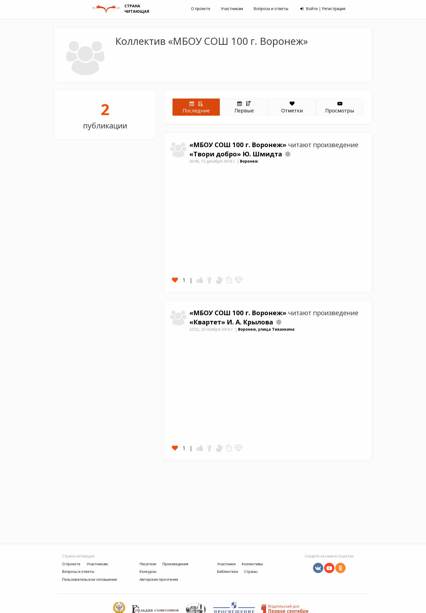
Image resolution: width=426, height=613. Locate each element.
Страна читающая (78, 556)
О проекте (200, 8)
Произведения (175, 563)
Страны (251, 571)
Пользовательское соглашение (89, 579)
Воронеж (249, 161)
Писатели (148, 563)
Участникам (232, 8)
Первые (244, 107)
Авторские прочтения (159, 579)
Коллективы (252, 563)
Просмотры (339, 107)
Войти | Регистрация (322, 8)
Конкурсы (148, 571)
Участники (226, 563)
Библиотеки (227, 571)
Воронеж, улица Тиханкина (266, 329)
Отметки (292, 107)
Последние (196, 107)
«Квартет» (208, 322)
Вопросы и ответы (270, 8)
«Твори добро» (216, 154)
